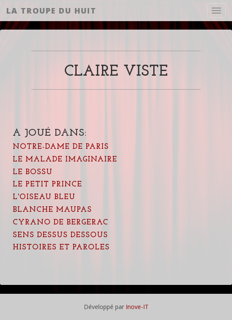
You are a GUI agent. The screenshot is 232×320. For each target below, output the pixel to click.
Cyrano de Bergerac (60, 223)
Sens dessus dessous (60, 235)
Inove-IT (137, 307)
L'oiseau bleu (44, 197)
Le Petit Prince (47, 185)
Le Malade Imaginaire (65, 160)
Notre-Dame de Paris (61, 147)
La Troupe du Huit (51, 10)
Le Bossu (32, 172)
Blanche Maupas (52, 210)
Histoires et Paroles (61, 247)
